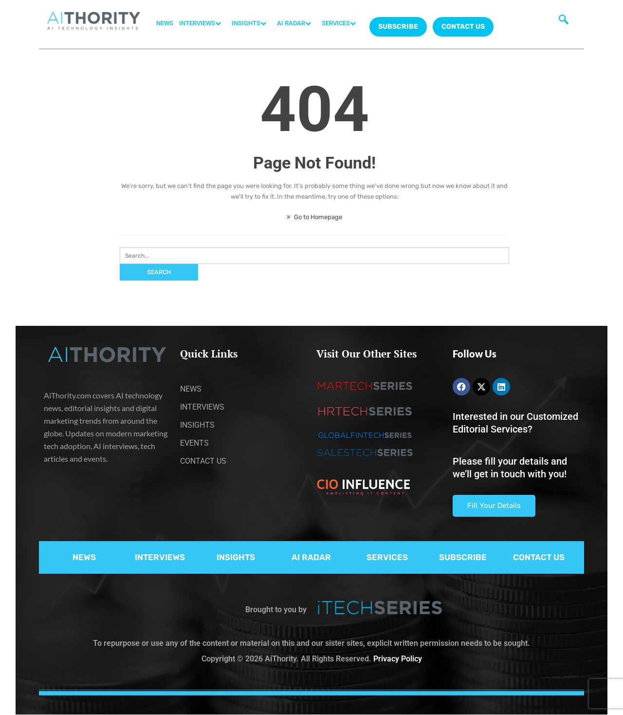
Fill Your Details (494, 505)
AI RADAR (296, 23)
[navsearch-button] (563, 22)
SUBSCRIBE (463, 557)
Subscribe (398, 26)
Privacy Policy (397, 658)
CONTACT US (463, 26)
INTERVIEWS (202, 23)
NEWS (164, 23)
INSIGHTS (251, 23)
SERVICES (341, 23)
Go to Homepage (314, 217)
